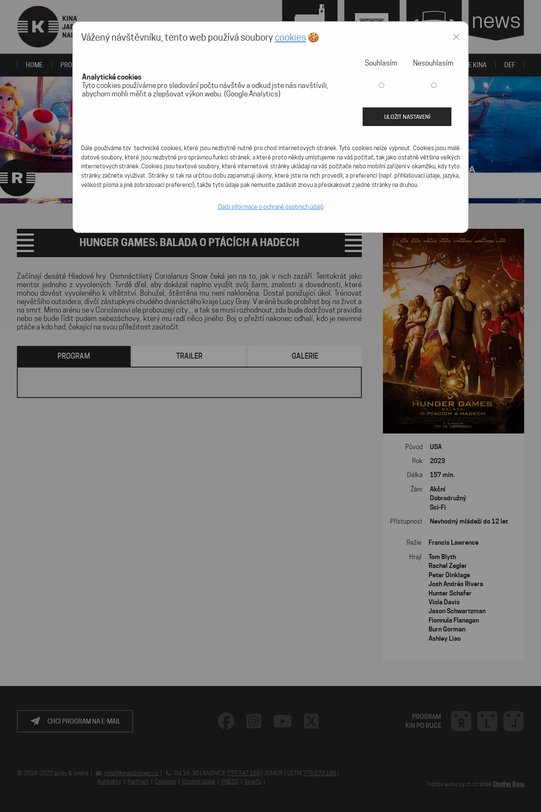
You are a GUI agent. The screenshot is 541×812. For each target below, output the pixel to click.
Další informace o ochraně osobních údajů (270, 206)
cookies (290, 37)
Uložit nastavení (407, 116)
